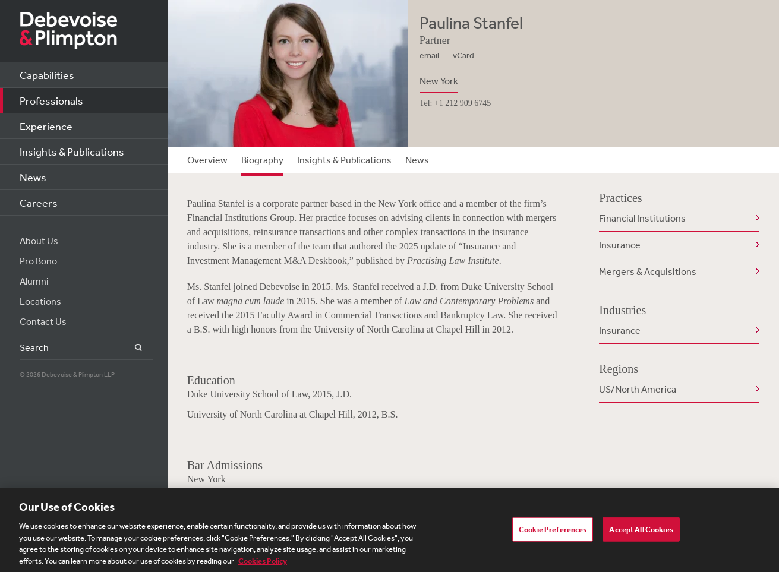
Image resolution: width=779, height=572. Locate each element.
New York (439, 81)
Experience (46, 125)
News (33, 177)
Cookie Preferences (552, 533)
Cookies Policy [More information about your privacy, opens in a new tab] (262, 565)
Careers (39, 202)
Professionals (51, 100)
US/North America (637, 389)
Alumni (34, 281)
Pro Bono (38, 261)
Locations (40, 301)
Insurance (620, 245)
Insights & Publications (72, 151)
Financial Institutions (642, 218)
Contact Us (43, 321)
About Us (39, 241)
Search (131, 347)
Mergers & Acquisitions (647, 271)
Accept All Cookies (641, 533)
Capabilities (47, 74)
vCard (463, 55)
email (429, 55)
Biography (262, 160)
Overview (207, 160)
